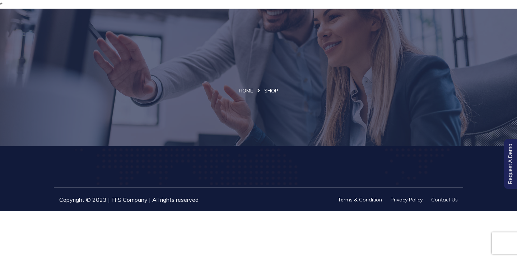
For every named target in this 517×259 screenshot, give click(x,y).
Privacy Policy (407, 199)
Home (246, 90)
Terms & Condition (360, 199)
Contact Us (444, 199)
